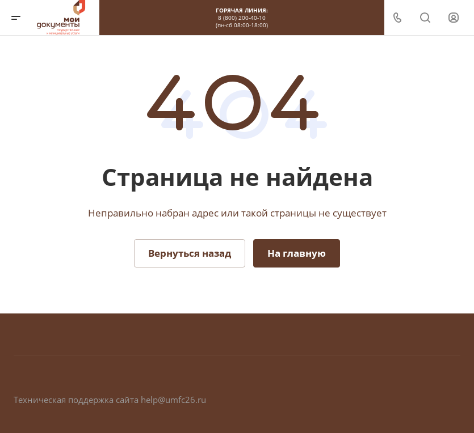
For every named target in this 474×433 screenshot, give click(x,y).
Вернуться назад (189, 253)
